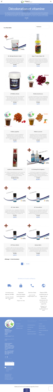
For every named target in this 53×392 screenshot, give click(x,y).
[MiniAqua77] (26, 1)
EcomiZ (20, 386)
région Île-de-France (34, 386)
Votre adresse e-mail (9, 361)
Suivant (27, 263)
